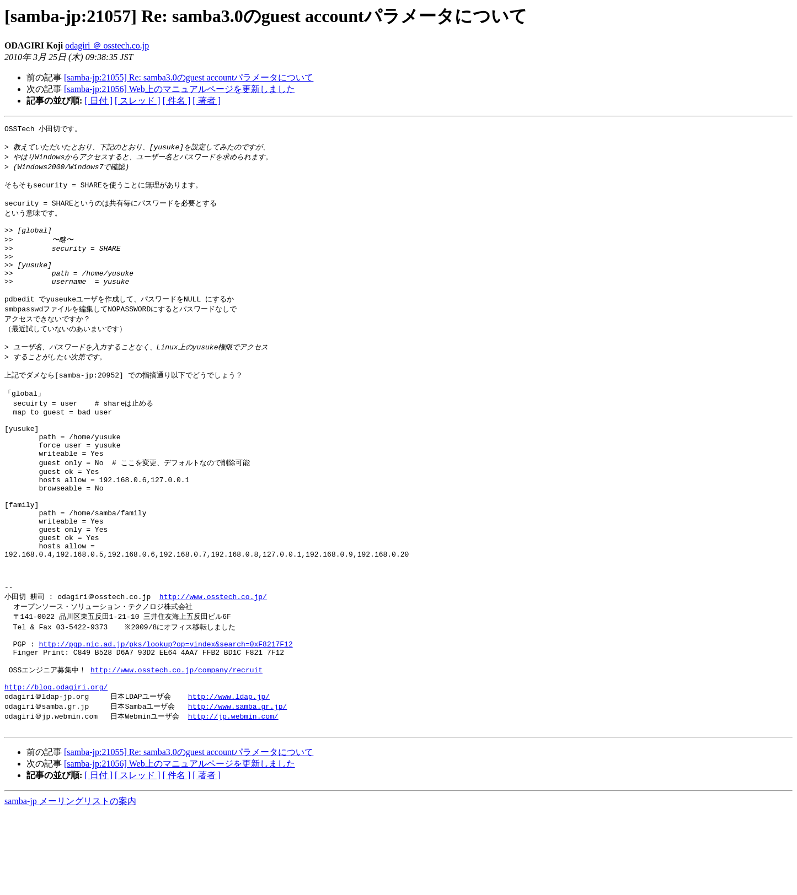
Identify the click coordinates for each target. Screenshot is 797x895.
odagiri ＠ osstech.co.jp (107, 45)
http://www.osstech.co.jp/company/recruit (176, 746)
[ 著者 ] (206, 100)
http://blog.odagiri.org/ (56, 767)
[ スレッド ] (138, 100)
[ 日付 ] (98, 100)
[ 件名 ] (177, 100)
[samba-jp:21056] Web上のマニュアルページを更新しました (179, 89)
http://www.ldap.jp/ (229, 776)
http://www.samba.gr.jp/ (237, 787)
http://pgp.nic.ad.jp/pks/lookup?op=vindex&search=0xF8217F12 (165, 716)
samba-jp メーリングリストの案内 (70, 884)
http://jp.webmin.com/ (233, 797)
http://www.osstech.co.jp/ (213, 665)
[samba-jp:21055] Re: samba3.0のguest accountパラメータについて (188, 77)
